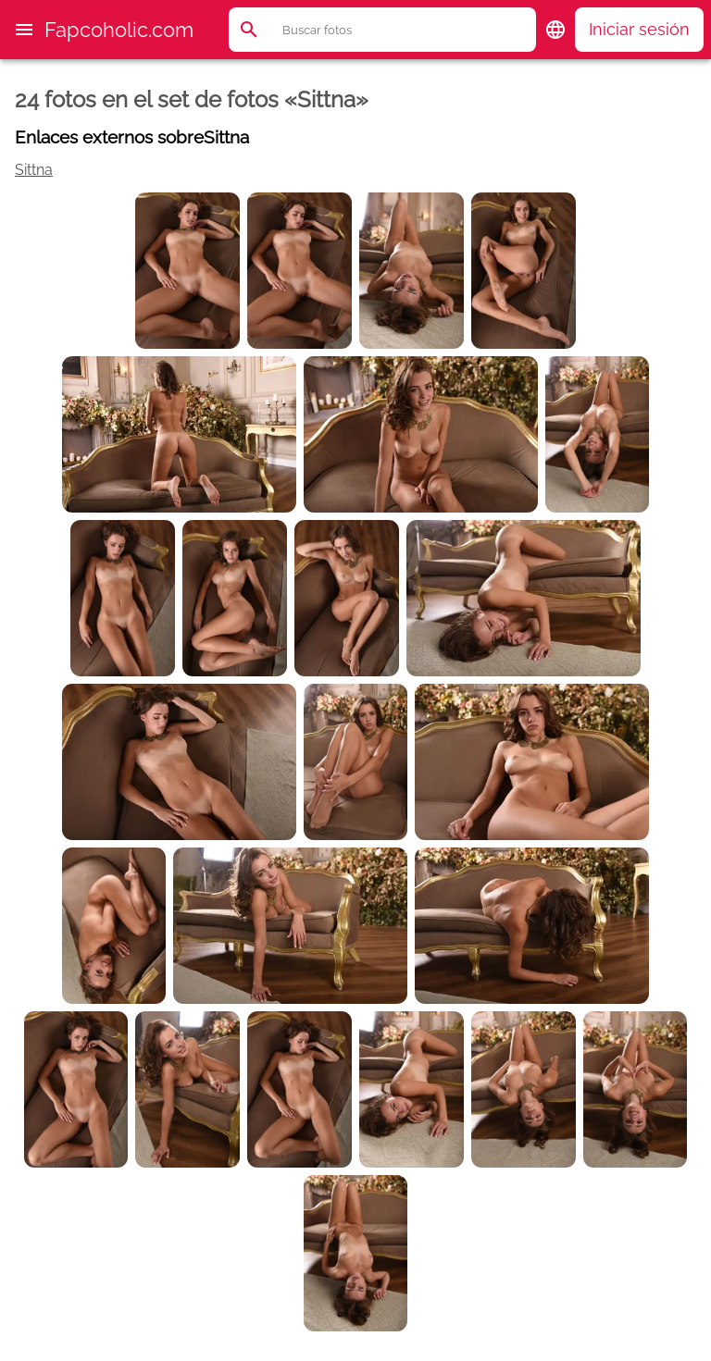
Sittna (34, 170)
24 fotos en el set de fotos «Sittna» (191, 99)
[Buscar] (408, 29)
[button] (24, 29)
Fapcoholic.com (118, 30)
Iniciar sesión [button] (639, 29)
